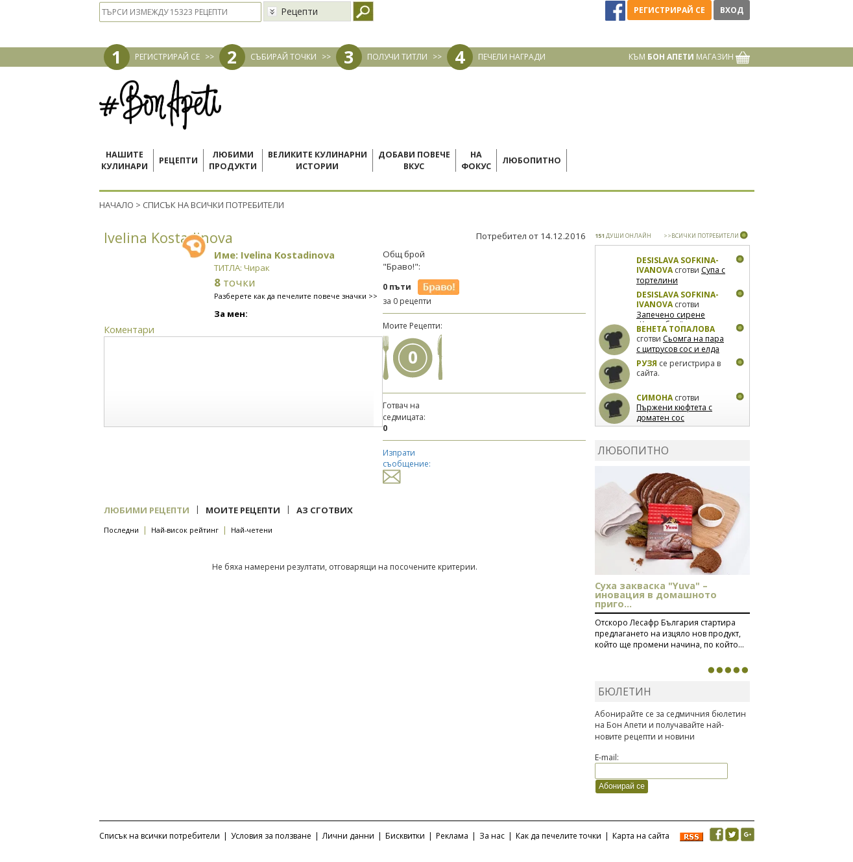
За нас (492, 835)
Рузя (646, 363)
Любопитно (531, 160)
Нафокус (476, 160)
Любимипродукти (233, 160)
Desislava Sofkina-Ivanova (677, 265)
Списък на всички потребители (159, 835)
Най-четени (251, 530)
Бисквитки (405, 835)
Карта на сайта (640, 835)
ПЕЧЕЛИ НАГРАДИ (512, 56)
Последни (121, 530)
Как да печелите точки (558, 835)
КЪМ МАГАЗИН (689, 56)
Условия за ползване (271, 835)
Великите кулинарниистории (317, 160)
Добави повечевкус (414, 160)
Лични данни (348, 835)
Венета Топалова (675, 328)
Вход (731, 10)
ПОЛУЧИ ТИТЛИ (397, 56)
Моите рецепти (243, 510)
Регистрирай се (669, 10)
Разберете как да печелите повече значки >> (296, 296)
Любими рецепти (146, 510)
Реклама (452, 835)
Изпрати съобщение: (407, 464)
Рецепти (178, 160)
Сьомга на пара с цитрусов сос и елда (680, 344)
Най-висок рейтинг (185, 530)
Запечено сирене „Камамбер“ (670, 320)
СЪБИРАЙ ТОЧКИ (283, 56)
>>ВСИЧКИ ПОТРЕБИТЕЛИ (701, 235)
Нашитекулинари (124, 160)
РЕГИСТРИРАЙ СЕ (167, 56)
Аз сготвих (324, 510)
